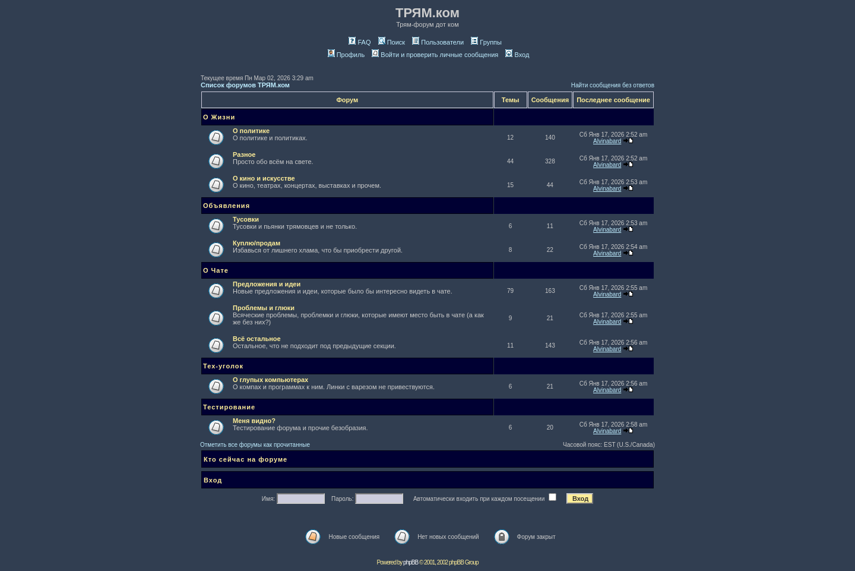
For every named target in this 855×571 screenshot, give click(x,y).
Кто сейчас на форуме (245, 459)
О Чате (216, 270)
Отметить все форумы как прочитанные (255, 444)
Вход (517, 54)
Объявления (226, 205)
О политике (251, 130)
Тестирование (229, 407)
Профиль (346, 54)
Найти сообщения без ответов (612, 85)
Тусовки (246, 219)
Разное (244, 154)
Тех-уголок (223, 366)
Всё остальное (257, 338)
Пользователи (438, 42)
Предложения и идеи (266, 284)
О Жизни (219, 117)
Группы (486, 42)
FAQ (359, 42)
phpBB (410, 562)
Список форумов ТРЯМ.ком (245, 85)
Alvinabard (607, 141)
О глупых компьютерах (270, 379)
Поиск (391, 42)
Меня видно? (254, 420)
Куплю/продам (256, 243)
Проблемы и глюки (263, 307)
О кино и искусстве (264, 178)
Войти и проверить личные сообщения (435, 54)
